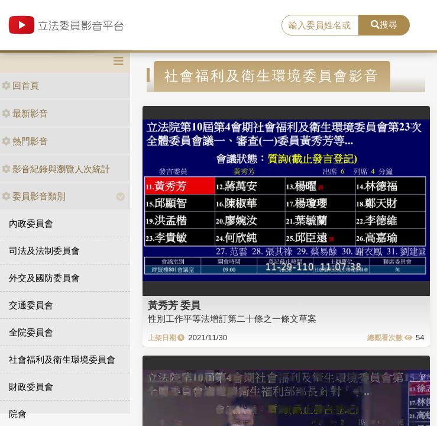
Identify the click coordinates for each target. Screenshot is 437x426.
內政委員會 (31, 223)
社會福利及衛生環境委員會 (62, 359)
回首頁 (20, 85)
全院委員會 (31, 332)
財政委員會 (31, 387)
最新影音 (25, 113)
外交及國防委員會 (44, 278)
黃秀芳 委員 (174, 305)
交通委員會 (31, 305)
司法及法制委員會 (44, 251)
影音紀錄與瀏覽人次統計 (56, 169)
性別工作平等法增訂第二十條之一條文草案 (232, 319)
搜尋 (384, 25)
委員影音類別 (34, 196)
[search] (320, 25)
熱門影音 (25, 141)
